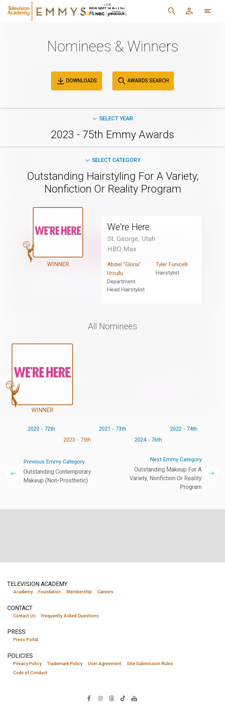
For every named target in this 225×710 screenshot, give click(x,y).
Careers (105, 591)
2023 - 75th (77, 442)
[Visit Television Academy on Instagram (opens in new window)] (100, 698)
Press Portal (25, 640)
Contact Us (24, 615)
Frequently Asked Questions (70, 615)
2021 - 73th (112, 430)
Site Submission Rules (150, 664)
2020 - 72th (41, 430)
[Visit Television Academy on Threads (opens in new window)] (111, 698)
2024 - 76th (148, 442)
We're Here (130, 228)
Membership (79, 591)
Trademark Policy (64, 664)
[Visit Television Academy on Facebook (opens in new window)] (89, 698)
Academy (23, 591)
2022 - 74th (183, 430)
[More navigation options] (208, 11)
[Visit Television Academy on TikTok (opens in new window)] (123, 698)
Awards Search (143, 81)
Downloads (76, 81)
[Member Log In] (189, 11)
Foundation (49, 591)
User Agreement (104, 664)
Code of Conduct (30, 673)
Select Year (112, 118)
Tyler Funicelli (173, 265)
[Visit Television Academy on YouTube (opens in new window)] (134, 698)
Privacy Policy (27, 664)
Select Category (112, 161)
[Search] (172, 11)
